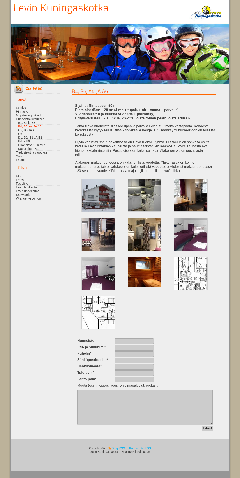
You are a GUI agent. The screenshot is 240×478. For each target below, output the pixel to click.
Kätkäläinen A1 (28, 148)
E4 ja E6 (24, 141)
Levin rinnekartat (27, 191)
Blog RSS (118, 455)
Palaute (21, 160)
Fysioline (22, 183)
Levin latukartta (26, 187)
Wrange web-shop (28, 198)
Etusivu (21, 108)
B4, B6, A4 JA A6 (29, 126)
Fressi (20, 180)
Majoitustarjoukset (28, 115)
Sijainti (20, 156)
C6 (20, 134)
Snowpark (23, 195)
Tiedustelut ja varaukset (32, 152)
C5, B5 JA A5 (27, 130)
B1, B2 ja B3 (26, 122)
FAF (19, 176)
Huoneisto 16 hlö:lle (31, 145)
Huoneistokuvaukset (30, 119)
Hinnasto (22, 111)
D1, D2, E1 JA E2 (30, 137)
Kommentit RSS (140, 455)
